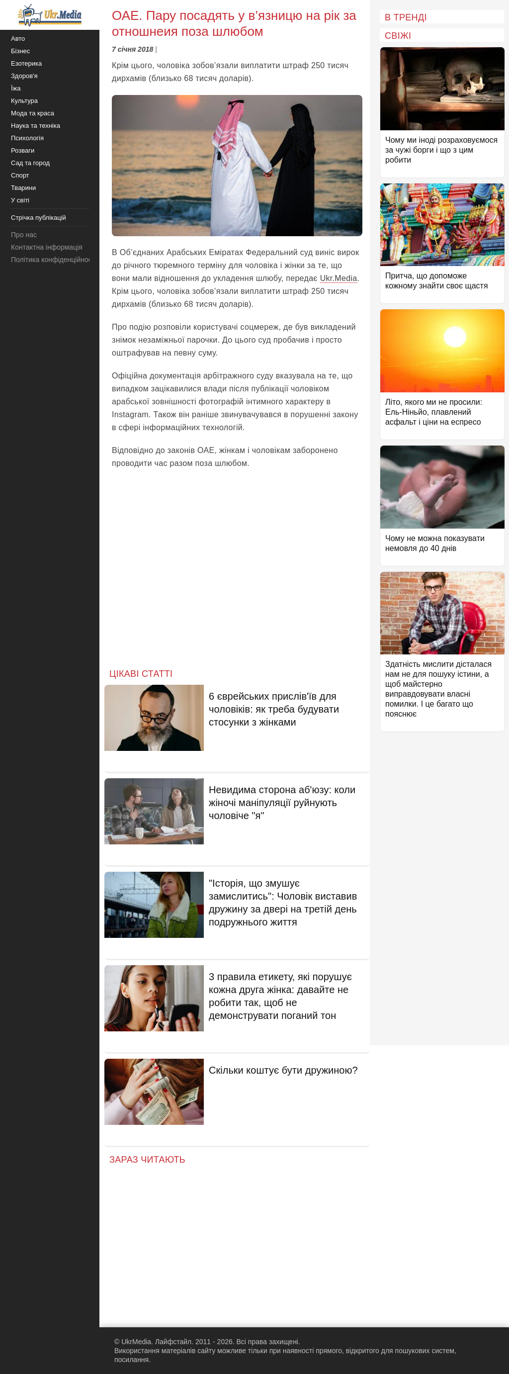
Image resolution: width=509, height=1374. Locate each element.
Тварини (23, 187)
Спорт (20, 175)
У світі (20, 200)
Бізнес (20, 51)
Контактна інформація (47, 247)
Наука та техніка (35, 125)
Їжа (16, 88)
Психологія (27, 138)
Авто (18, 38)
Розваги (22, 150)
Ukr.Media (338, 278)
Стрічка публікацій (38, 217)
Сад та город (30, 163)
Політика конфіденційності (53, 260)
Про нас (24, 235)
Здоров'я (24, 76)
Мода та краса (32, 113)
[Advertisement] (237, 576)
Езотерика (26, 63)
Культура (24, 100)
